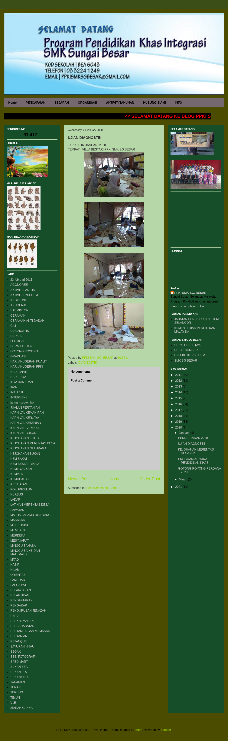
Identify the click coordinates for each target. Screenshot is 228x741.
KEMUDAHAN (20, 479)
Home (12, 102)
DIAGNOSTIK (87, 362)
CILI (13, 325)
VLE (13, 702)
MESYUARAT (19, 540)
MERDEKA (17, 535)
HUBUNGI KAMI (154, 102)
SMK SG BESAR (185, 360)
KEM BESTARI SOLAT (25, 463)
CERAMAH (17, 315)
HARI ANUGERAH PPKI (26, 366)
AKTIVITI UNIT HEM (24, 295)
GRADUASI (18, 356)
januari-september (22, 402)
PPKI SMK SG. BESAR (190, 292)
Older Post (150, 479)
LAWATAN (17, 509)
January (184, 432)
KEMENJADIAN (21, 468)
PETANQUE (18, 641)
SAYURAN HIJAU (22, 646)
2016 (179, 404)
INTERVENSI (19, 397)
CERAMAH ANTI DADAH (27, 320)
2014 (179, 392)
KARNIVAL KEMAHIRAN (27, 412)
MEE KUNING (19, 525)
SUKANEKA (18, 672)
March (183, 479)
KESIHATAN (18, 484)
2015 (179, 398)
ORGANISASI (87, 102)
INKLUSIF (17, 392)
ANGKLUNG (18, 300)
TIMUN (15, 697)
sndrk (138, 729)
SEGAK (15, 651)
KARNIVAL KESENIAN (25, 422)
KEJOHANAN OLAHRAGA (28, 448)
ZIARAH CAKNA (21, 707)
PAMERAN (17, 579)
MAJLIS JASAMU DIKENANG (30, 515)
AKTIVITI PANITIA (22, 290)
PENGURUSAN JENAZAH (28, 610)
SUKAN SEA (19, 666)
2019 (179, 421)
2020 (179, 427)
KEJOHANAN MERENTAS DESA (32, 443)
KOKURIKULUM (21, 489)
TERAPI (15, 687)
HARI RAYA (18, 376)
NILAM (15, 569)
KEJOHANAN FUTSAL (25, 438)
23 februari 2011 (21, 279)
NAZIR (14, 564)
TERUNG (16, 692)
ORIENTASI (18, 574)
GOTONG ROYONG (24, 351)
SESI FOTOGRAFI (23, 656)
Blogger (166, 729)
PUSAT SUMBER (186, 350)
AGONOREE (19, 284)
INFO (178, 102)
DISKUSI (16, 335)
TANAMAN (17, 682)
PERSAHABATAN (22, 626)
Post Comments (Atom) (102, 487)
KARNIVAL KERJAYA (24, 417)
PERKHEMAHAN (22, 620)
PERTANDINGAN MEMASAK (30, 631)
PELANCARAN (20, 590)
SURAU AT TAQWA (187, 345)
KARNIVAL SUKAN (23, 433)
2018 (179, 415)
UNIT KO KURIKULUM (189, 355)
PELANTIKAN (19, 595)
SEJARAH (61, 102)
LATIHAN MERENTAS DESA (29, 504)
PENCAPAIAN (35, 102)
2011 (179, 374)
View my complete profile (187, 306)
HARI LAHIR (18, 371)
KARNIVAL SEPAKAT (24, 428)
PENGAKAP (18, 605)
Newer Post (79, 479)
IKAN (13, 387)
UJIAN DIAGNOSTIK (192, 443)
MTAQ (14, 559)
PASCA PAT (18, 585)
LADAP (15, 499)
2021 (179, 486)
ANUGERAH (19, 305)
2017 (179, 410)
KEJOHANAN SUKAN (25, 453)
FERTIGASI (18, 341)
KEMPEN (16, 474)
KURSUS (16, 494)
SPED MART (19, 661)
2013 (179, 386)
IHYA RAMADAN (21, 382)
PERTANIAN (18, 636)
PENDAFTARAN (21, 600)
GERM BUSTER (21, 346)
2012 (179, 380)
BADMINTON (19, 310)
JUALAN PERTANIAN (25, 407)
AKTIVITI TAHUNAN (120, 102)
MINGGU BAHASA (23, 545)
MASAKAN (17, 520)
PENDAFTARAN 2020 (193, 437)
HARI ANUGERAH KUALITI (28, 361)
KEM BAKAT (18, 458)
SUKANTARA (19, 677)
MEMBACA (18, 530)
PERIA (14, 615)
